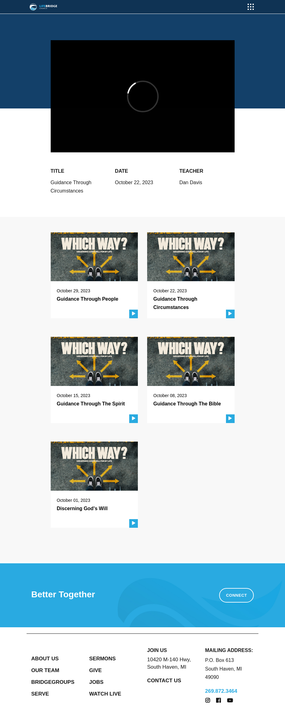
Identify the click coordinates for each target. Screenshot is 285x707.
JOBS (96, 682)
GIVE (95, 670)
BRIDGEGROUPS (52, 682)
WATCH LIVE (105, 694)
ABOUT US (45, 659)
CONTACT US (164, 681)
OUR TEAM (45, 670)
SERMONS (102, 659)
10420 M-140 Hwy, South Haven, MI (169, 663)
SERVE (40, 694)
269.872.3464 (221, 691)
